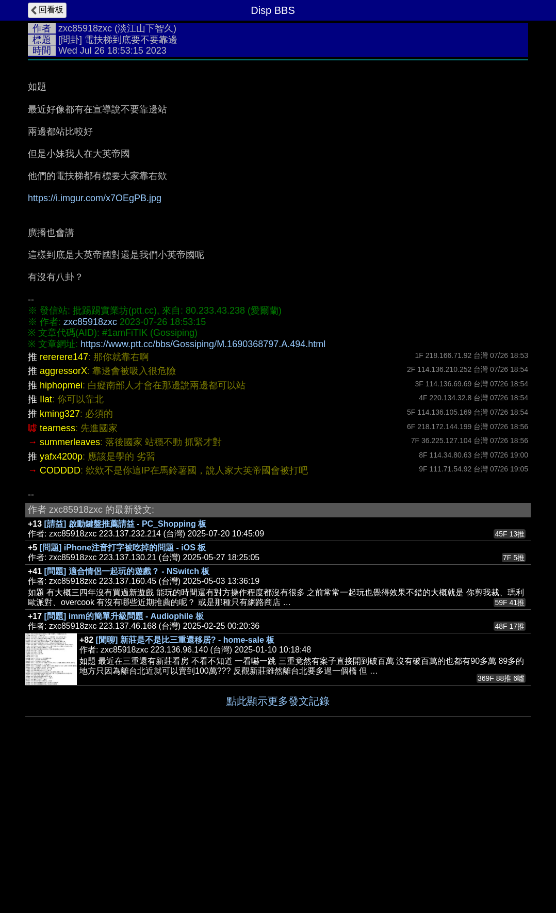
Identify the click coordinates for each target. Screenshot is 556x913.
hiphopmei (61, 540)
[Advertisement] (278, 143)
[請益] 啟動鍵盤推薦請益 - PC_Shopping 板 (125, 678)
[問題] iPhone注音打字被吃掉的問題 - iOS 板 (123, 702)
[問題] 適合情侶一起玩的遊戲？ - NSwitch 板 (127, 726)
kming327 (60, 568)
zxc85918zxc (85, 28)
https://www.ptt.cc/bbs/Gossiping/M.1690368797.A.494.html (202, 499)
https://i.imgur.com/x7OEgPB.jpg (94, 353)
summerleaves (70, 597)
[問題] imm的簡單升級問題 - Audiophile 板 (124, 771)
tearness (57, 583)
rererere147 (64, 512)
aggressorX (63, 525)
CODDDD (60, 625)
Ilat (46, 554)
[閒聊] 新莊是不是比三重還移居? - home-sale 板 (185, 794)
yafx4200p (61, 611)
